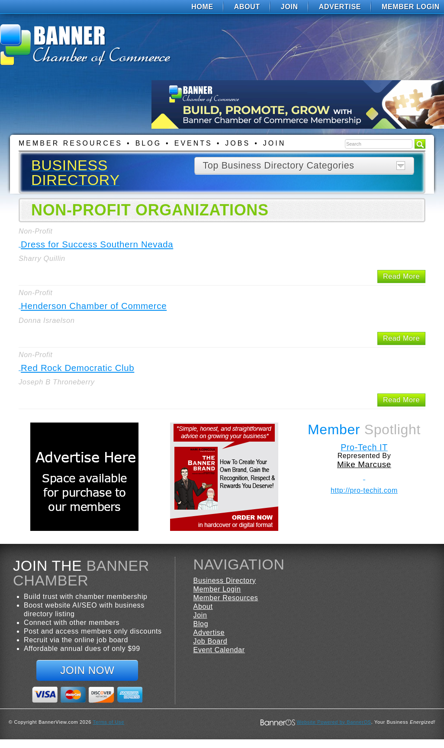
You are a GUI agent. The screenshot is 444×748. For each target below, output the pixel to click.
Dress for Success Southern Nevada (97, 244)
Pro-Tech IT (364, 447)
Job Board (210, 641)
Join (289, 6)
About (247, 6)
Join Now (87, 670)
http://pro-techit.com (364, 490)
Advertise (340, 6)
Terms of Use (108, 722)
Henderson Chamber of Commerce (94, 306)
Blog (148, 143)
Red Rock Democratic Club (77, 368)
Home (202, 6)
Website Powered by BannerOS (333, 722)
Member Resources (70, 143)
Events (193, 143)
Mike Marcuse (364, 464)
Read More (401, 276)
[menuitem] (202, 6)
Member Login (411, 6)
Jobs (237, 143)
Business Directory (224, 580)
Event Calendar (219, 650)
